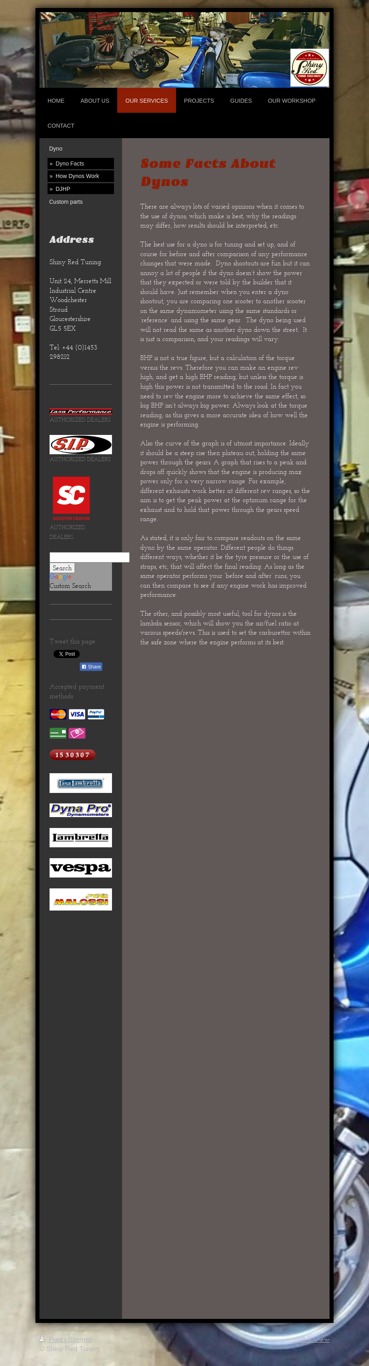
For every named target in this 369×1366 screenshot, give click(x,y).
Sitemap (80, 1339)
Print (51, 1339)
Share (91, 667)
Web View (313, 1339)
